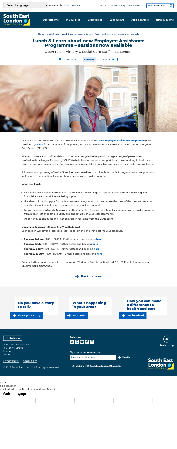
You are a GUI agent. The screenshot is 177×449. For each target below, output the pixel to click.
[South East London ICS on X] (72, 342)
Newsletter (135, 5)
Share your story (29, 315)
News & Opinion (53, 34)
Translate (72, 5)
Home (41, 34)
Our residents (50, 19)
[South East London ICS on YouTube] (82, 342)
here (99, 239)
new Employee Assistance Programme (122, 140)
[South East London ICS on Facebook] (87, 342)
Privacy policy (11, 360)
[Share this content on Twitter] (113, 59)
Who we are (117, 19)
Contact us (14, 338)
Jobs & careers (140, 19)
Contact (103, 5)
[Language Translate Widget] (25, 5)
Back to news (91, 276)
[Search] (171, 5)
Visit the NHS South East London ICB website (98, 366)
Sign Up (126, 357)
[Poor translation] (20, 394)
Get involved (95, 19)
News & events (165, 19)
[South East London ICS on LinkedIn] (77, 342)
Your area (78, 315)
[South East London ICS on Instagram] (92, 342)
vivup (39, 144)
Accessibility (118, 5)
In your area (73, 19)
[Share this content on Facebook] (117, 59)
